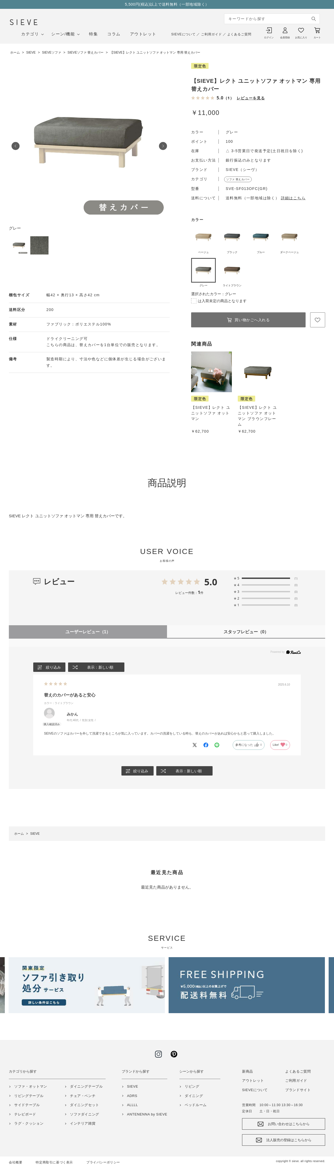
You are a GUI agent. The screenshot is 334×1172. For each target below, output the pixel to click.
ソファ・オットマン (30, 1087)
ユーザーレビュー (88, 632)
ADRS (132, 1096)
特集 (93, 34)
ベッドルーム (196, 1105)
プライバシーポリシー (103, 1162)
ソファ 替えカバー (238, 179)
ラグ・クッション (28, 1124)
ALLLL (132, 1105)
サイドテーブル (27, 1105)
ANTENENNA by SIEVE (147, 1114)
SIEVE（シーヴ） (242, 169)
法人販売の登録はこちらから (288, 1140)
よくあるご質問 (239, 34)
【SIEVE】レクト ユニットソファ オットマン (210, 413)
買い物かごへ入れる (252, 320)
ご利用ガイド (211, 34)
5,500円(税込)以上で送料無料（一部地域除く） (167, 4)
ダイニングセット (84, 1105)
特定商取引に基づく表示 (54, 1162)
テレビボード (25, 1114)
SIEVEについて (183, 34)
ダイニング (194, 1096)
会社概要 (15, 1162)
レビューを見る (251, 97)
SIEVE (132, 1087)
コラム (114, 34)
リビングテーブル (28, 1096)
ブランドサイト (298, 1090)
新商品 (247, 1071)
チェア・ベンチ (83, 1096)
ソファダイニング (84, 1114)
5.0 (210, 582)
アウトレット (143, 34)
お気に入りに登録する (317, 319)
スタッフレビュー (246, 632)
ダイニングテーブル (86, 1087)
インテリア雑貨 (83, 1124)
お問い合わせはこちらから (289, 1124)
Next (163, 146)
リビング (192, 1087)
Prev (16, 146)
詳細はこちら (293, 198)
